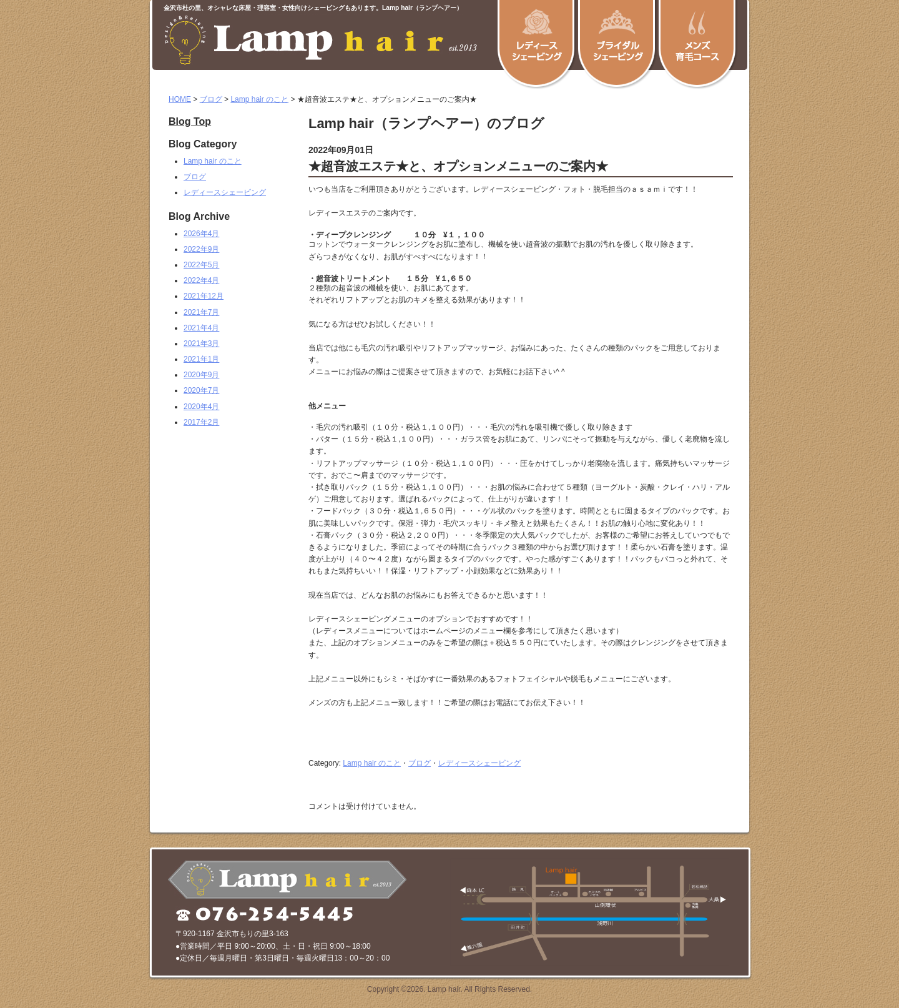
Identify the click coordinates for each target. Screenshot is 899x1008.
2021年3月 (201, 343)
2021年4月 (201, 328)
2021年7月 (201, 312)
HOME (180, 99)
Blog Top (190, 122)
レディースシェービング (479, 763)
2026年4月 (201, 233)
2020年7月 (201, 390)
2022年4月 (201, 280)
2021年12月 (204, 296)
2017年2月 (201, 422)
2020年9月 (201, 374)
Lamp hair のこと (259, 99)
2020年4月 (201, 406)
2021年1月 (201, 359)
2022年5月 (201, 264)
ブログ (211, 99)
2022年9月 (201, 249)
